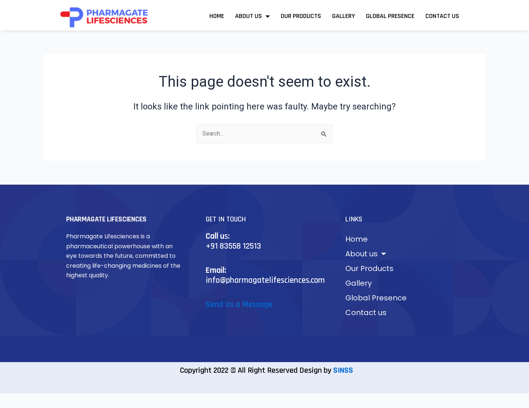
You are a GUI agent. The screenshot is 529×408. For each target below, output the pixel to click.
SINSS (343, 370)
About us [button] (252, 16)
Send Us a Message (239, 304)
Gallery (343, 16)
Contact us (442, 16)
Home (216, 16)
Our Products (301, 16)
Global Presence (390, 16)
